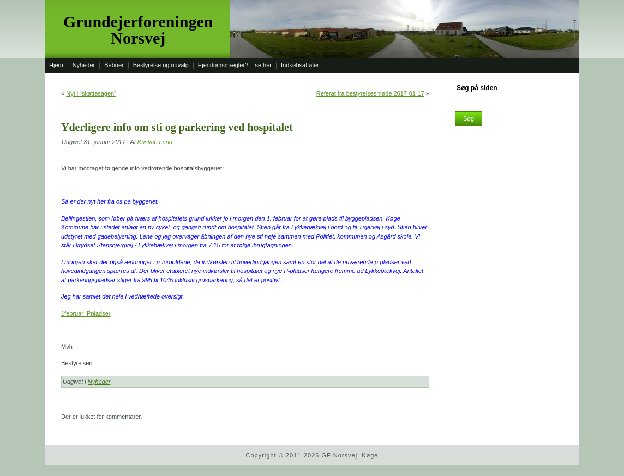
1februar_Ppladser (86, 313)
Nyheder (99, 381)
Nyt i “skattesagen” (91, 93)
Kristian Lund (154, 142)
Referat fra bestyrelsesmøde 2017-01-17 (370, 93)
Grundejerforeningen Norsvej (138, 30)
